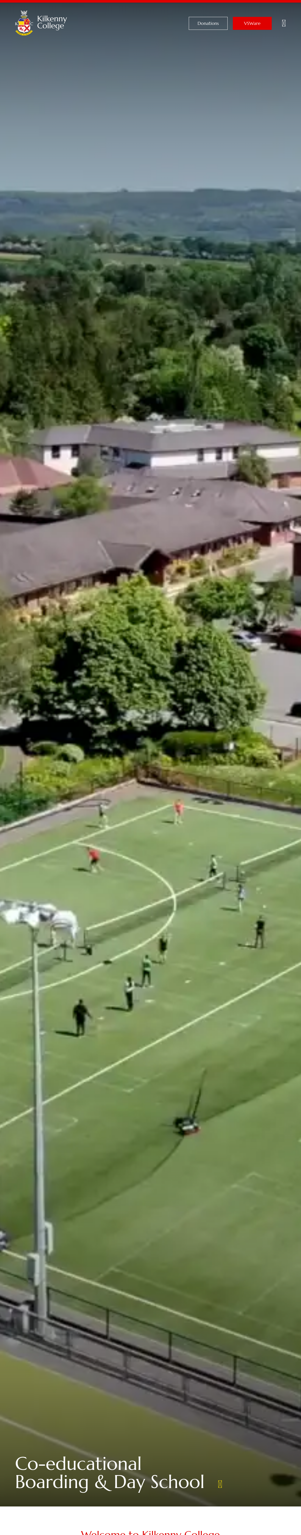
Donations (208, 23)
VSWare (252, 23)
